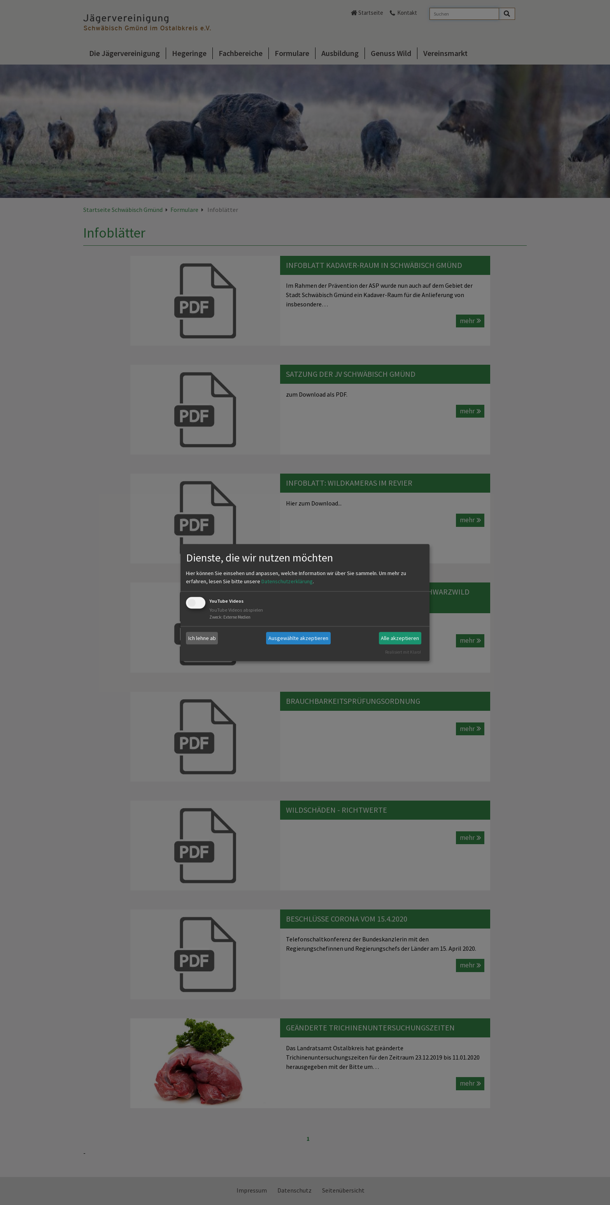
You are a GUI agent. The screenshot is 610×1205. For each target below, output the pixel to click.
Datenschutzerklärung (287, 581)
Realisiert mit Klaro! (403, 652)
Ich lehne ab (202, 638)
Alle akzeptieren (400, 638)
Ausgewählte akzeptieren (298, 638)
